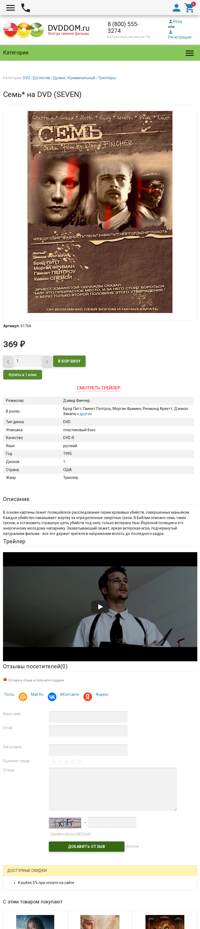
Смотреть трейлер (98, 388)
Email (7, 728)
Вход (175, 21)
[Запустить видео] (100, 606)
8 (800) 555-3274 (123, 27)
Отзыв (8, 770)
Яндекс (101, 695)
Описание (16, 499)
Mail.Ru (36, 695)
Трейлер (14, 541)
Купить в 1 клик (23, 375)
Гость (9, 694)
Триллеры (107, 78)
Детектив (41, 78)
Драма (59, 78)
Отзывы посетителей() (35, 666)
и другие (84, 414)
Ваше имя (12, 714)
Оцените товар (16, 761)
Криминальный (81, 78)
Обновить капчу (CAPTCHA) (70, 834)
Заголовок (12, 747)
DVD (26, 78)
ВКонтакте (69, 695)
